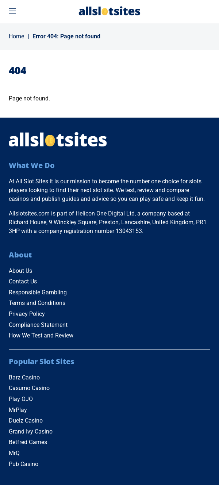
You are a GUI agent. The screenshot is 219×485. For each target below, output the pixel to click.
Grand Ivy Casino (31, 431)
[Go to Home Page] (109, 11)
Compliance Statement (38, 324)
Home (16, 36)
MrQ (14, 453)
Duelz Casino (26, 420)
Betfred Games (28, 442)
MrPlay (18, 409)
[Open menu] (12, 11)
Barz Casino (24, 377)
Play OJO (21, 399)
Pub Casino (23, 464)
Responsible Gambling (38, 292)
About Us (20, 270)
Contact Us (23, 281)
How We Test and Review (41, 335)
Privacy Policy (27, 313)
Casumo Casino (29, 388)
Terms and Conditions (37, 302)
